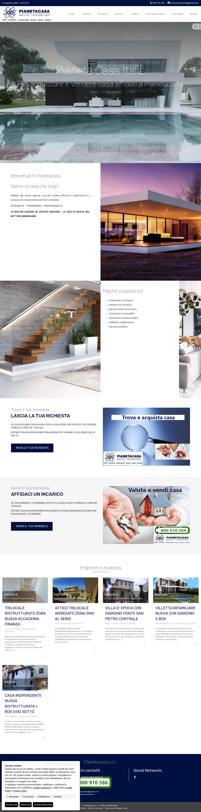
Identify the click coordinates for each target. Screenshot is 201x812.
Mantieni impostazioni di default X (61, 764)
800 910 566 (159, 3)
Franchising (177, 14)
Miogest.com (122, 808)
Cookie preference (42, 787)
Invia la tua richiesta (32, 448)
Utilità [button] (135, 14)
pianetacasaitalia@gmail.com (184, 3)
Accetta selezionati (43, 804)
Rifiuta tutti (25, 804)
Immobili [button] (87, 14)
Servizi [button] (119, 14)
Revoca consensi (95, 808)
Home (71, 14)
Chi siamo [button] (103, 14)
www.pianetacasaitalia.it (83, 794)
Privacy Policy (20, 791)
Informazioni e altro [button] (156, 14)
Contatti (193, 14)
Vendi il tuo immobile (32, 526)
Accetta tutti (11, 804)
